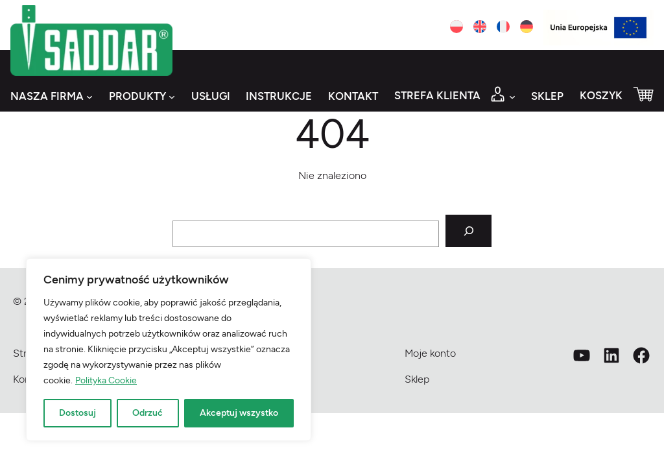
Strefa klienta (437, 95)
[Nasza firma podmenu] (89, 96)
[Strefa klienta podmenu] (512, 96)
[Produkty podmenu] (172, 96)
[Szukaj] (468, 231)
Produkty (137, 96)
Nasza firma (47, 96)
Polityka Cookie (106, 380)
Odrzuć (147, 412)
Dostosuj (77, 412)
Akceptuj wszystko (239, 412)
